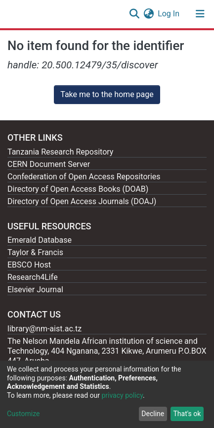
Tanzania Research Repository (60, 152)
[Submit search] (134, 14)
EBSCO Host (29, 264)
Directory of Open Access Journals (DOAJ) (81, 201)
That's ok (187, 414)
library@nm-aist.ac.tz (44, 328)
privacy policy (122, 395)
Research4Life (32, 277)
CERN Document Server (48, 164)
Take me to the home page (107, 94)
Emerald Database (39, 240)
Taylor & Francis (35, 252)
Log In (169, 13)
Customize (23, 414)
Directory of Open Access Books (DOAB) (77, 189)
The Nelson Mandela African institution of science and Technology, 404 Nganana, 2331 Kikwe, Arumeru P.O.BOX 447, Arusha (107, 351)
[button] (148, 14)
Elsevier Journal (35, 289)
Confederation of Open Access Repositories (84, 176)
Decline (152, 414)
